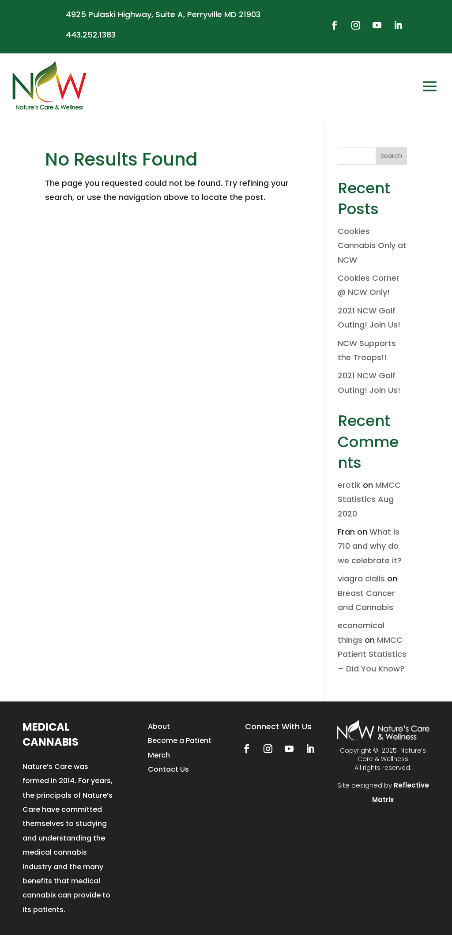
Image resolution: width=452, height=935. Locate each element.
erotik (349, 484)
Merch (159, 755)
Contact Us (168, 769)
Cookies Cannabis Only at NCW (372, 245)
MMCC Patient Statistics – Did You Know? (372, 654)
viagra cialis (361, 578)
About (159, 726)
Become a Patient (179, 740)
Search (391, 155)
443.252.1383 (91, 34)
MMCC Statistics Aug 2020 (369, 499)
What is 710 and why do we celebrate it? (370, 546)
